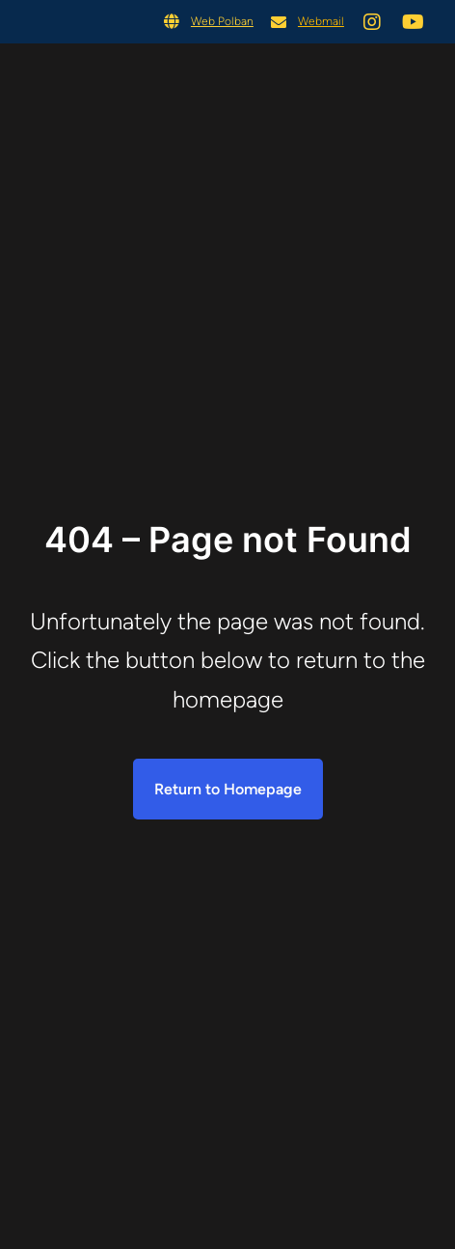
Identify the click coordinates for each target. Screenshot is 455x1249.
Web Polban (222, 21)
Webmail (321, 21)
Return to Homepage (228, 789)
